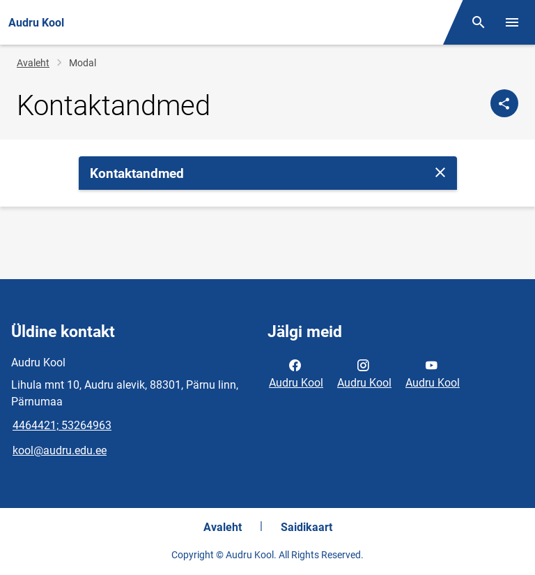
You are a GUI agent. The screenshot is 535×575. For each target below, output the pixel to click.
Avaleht (33, 62)
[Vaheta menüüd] (512, 22)
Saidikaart (306, 527)
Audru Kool (296, 372)
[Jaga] (504, 103)
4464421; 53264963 (62, 425)
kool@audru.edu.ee (60, 450)
